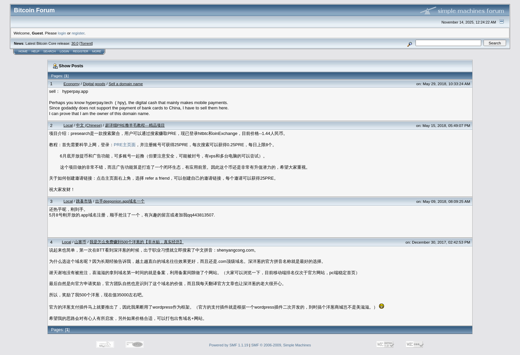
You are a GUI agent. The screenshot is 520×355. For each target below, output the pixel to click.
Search (49, 51)
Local (68, 125)
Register (80, 51)
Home (23, 51)
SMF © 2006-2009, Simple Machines (281, 345)
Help (35, 51)
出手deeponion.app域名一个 (120, 201)
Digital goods (94, 84)
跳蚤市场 (84, 201)
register (78, 33)
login (62, 33)
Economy (72, 84)
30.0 (74, 43)
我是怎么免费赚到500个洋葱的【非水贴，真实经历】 (137, 242)
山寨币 (80, 242)
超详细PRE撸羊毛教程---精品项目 (135, 125)
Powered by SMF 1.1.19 (228, 345)
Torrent (86, 43)
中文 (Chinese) (89, 125)
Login (64, 51)
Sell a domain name (125, 84)
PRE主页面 (125, 144)
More (96, 51)
